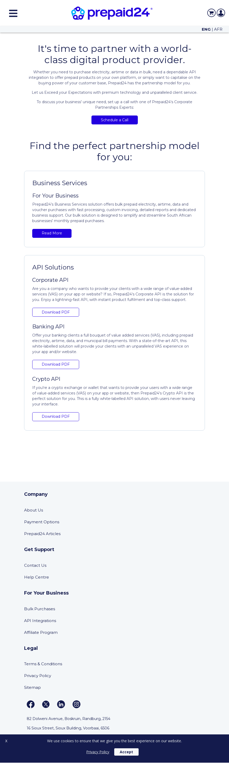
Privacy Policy (37, 675)
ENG (206, 29)
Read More (52, 233)
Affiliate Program (41, 632)
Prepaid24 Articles (42, 533)
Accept (126, 751)
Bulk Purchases (39, 608)
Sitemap (32, 687)
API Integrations (40, 620)
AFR (218, 29)
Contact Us (35, 565)
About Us (33, 510)
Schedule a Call (114, 120)
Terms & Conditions (43, 663)
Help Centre (36, 577)
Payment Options (41, 521)
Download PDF (56, 312)
